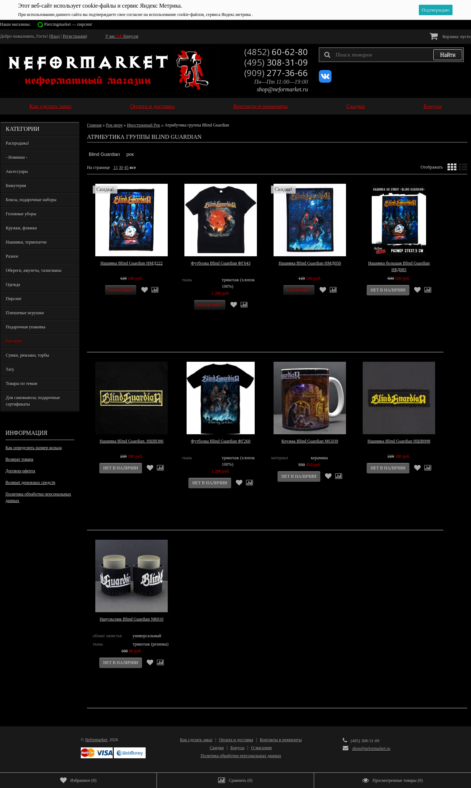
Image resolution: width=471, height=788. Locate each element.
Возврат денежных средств (30, 482)
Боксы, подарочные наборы (31, 199)
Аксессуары (17, 171)
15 (115, 167)
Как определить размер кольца (33, 447)
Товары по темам (21, 383)
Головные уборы (21, 213)
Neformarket (96, 739)
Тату (10, 369)
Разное (12, 256)
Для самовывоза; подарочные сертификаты (33, 401)
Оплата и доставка (152, 106)
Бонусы (433, 106)
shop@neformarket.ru (282, 89)
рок (130, 154)
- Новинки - (16, 157)
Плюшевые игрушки (25, 312)
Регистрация (74, 36)
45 (126, 167)
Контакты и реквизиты (260, 106)
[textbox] (391, 54)
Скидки (355, 106)
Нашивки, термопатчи (26, 242)
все (133, 167)
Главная (94, 125)
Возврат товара (19, 459)
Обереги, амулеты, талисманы (34, 270)
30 (121, 167)
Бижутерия (16, 185)
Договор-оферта (20, 470)
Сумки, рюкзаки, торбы (27, 355)
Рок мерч (14, 341)
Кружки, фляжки (21, 228)
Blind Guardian (104, 154)
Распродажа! (17, 143)
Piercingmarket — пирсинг (68, 24)
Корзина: (450, 36)
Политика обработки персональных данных (38, 497)
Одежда (13, 284)
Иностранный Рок (143, 125)
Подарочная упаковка (25, 326)
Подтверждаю (436, 10)
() (78, 780)
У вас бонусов (121, 36)
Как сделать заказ (50, 106)
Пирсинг (14, 298)
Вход (55, 36)
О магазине (261, 747)
